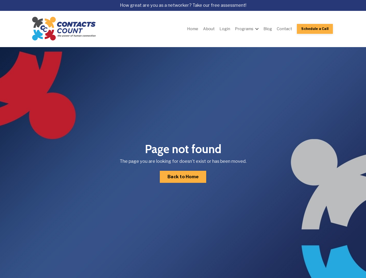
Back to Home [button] (183, 176)
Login (225, 29)
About (209, 29)
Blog (268, 29)
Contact (284, 29)
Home (192, 29)
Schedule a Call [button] (315, 29)
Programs (247, 29)
